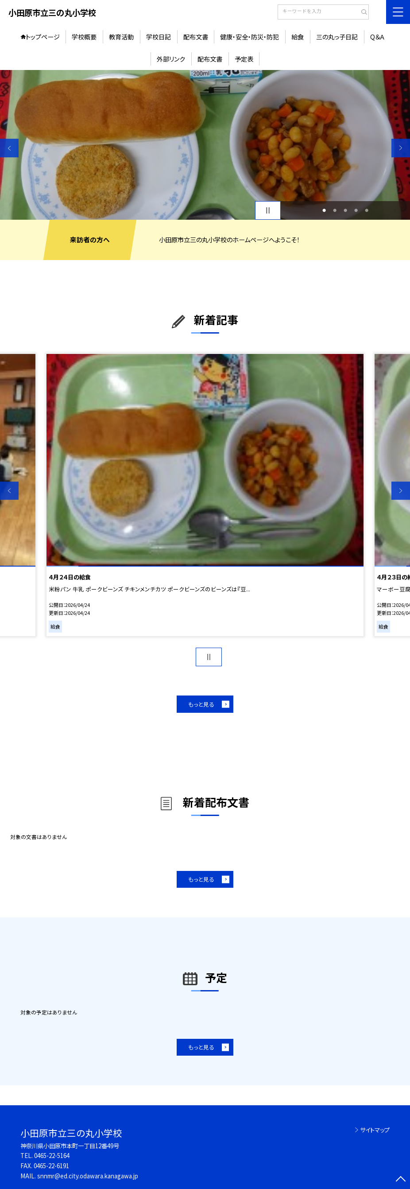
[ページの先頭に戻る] (400, 1179)
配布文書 (195, 36)
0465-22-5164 (52, 1155)
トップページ (43, 36)
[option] (205, 145)
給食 (297, 36)
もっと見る (201, 704)
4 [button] (356, 210)
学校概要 (84, 36)
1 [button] (324, 210)
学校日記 (158, 36)
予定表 (244, 58)
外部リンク (171, 58)
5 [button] (366, 210)
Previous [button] (9, 148)
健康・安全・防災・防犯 (249, 36)
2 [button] (335, 210)
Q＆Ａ (377, 36)
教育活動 (121, 36)
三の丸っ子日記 (337, 36)
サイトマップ (375, 1130)
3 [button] (345, 210)
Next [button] (400, 148)
